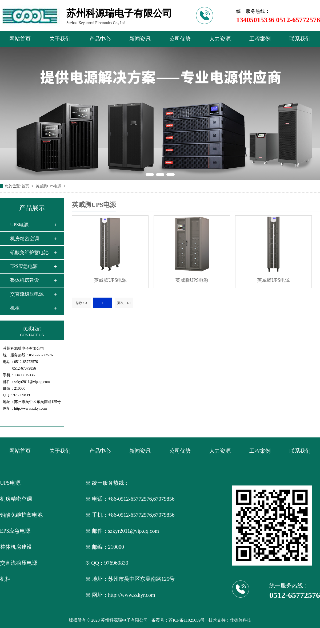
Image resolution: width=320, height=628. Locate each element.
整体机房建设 (24, 280)
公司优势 (180, 39)
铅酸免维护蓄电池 (29, 252)
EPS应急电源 (24, 266)
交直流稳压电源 (27, 294)
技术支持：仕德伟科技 (230, 620)
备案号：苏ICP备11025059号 (178, 620)
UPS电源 (19, 224)
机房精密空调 (24, 238)
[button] (150, 174)
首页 (26, 186)
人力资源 (220, 39)
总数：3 (81, 303)
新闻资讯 (140, 39)
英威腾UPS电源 (49, 186)
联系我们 (300, 39)
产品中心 (100, 39)
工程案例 (260, 39)
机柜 (15, 308)
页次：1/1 (124, 303)
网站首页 (20, 39)
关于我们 (60, 39)
